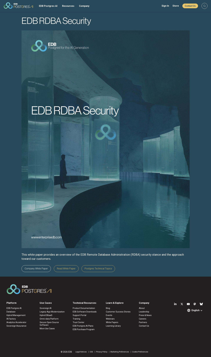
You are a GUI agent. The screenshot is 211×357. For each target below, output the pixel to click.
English (195, 310)
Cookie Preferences (140, 352)
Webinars (110, 319)
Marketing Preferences (119, 352)
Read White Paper (66, 268)
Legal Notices (81, 352)
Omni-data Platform (49, 319)
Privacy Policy (101, 352)
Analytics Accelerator (16, 322)
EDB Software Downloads (85, 312)
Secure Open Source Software (49, 323)
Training (76, 319)
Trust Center (78, 322)
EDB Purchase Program (84, 329)
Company (84, 6)
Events (109, 315)
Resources (68, 6)
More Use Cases (47, 328)
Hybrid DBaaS (46, 315)
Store (176, 5)
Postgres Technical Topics (98, 268)
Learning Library (113, 326)
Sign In (165, 5)
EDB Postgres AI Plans (83, 326)
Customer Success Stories (118, 312)
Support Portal (79, 315)
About (142, 308)
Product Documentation (84, 308)
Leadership (144, 312)
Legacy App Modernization (52, 312)
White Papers (112, 322)
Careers (142, 319)
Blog (108, 308)
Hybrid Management (16, 315)
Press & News (145, 315)
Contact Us (190, 6)
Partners (143, 322)
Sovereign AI (45, 308)
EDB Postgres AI (48, 6)
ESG (91, 352)
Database (10, 312)
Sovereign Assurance (16, 326)
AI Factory (11, 319)
